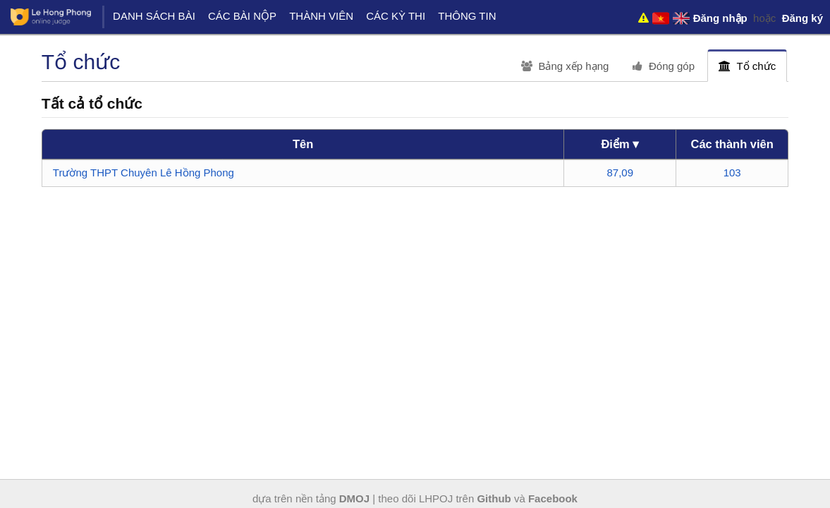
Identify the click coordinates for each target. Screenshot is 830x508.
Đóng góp (664, 66)
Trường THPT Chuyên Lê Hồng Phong (143, 173)
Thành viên (321, 16)
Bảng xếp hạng (565, 66)
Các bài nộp (242, 16)
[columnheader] (303, 144)
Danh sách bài (154, 16)
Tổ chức (747, 66)
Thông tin (467, 16)
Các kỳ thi (395, 16)
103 (732, 173)
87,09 (620, 173)
